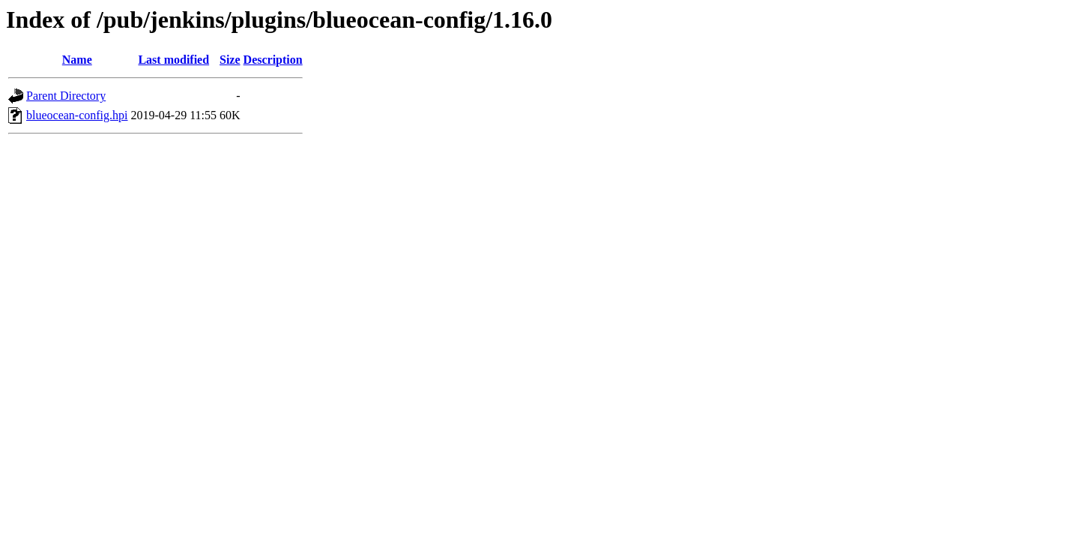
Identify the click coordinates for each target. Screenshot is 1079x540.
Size (230, 59)
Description (273, 59)
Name (77, 59)
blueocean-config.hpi (77, 115)
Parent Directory (66, 95)
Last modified (173, 59)
